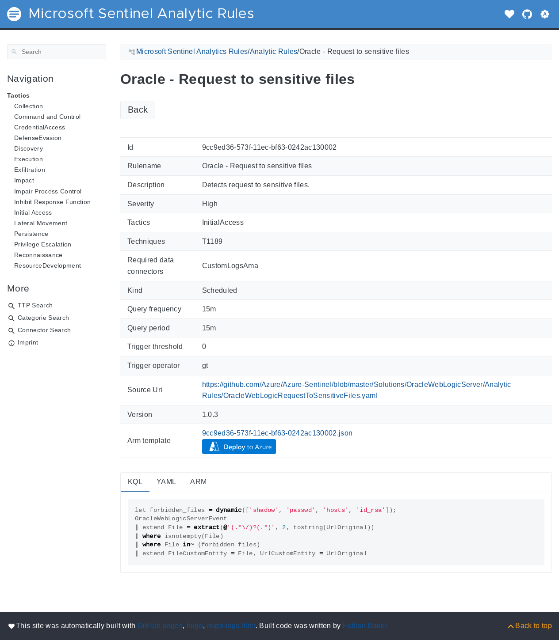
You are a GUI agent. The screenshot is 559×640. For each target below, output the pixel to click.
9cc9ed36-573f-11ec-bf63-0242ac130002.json (277, 433)
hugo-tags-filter (231, 625)
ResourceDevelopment (47, 265)
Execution (28, 159)
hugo (195, 625)
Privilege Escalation (43, 244)
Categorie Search (43, 317)
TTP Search (35, 305)
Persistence (31, 233)
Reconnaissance (38, 254)
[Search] (56, 51)
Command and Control (47, 116)
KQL (135, 481)
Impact (24, 180)
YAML (166, 481)
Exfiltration (29, 169)
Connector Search (44, 329)
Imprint (28, 342)
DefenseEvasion (38, 137)
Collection (28, 106)
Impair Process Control (47, 191)
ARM (198, 481)
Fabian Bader (365, 625)
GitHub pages (160, 625)
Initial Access (33, 212)
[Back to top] (529, 625)
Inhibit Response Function (52, 201)
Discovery (28, 148)
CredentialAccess (39, 127)
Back (138, 109)
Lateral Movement (40, 223)
